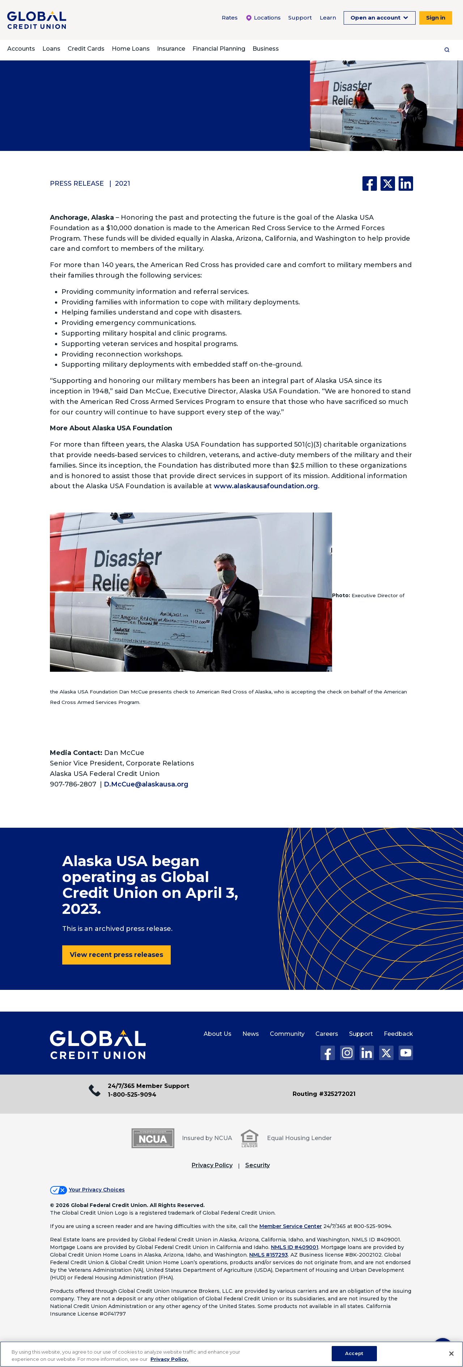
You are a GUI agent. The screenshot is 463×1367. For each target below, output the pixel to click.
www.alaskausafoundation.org (266, 486)
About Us (218, 1033)
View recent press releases (116, 955)
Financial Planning (218, 48)
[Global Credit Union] (36, 20)
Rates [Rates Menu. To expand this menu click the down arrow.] (230, 17)
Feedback (398, 1033)
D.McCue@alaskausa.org (146, 784)
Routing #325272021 (324, 1093)
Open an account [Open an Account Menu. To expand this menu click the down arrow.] (376, 17)
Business (265, 48)
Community (287, 1033)
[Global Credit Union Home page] (98, 1045)
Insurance (171, 48)
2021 (122, 183)
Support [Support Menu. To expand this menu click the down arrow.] (300, 17)
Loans (51, 48)
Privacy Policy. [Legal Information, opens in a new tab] (169, 1359)
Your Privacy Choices (97, 1189)
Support (361, 1033)
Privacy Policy (212, 1165)
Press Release (77, 183)
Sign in (435, 17)
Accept (354, 1353)
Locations (263, 17)
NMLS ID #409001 (294, 1247)
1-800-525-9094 (132, 1094)
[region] (231, 1354)
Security (257, 1165)
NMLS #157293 (268, 1255)
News (250, 1033)
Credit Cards (86, 48)
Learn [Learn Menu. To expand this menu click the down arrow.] (328, 17)
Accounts (21, 48)
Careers (326, 1033)
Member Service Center (290, 1226)
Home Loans (131, 48)
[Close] (451, 1354)
